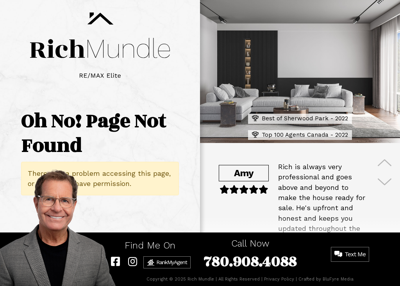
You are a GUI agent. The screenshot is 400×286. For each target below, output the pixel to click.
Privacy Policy (279, 279)
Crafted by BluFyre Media (326, 279)
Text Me (350, 254)
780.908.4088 (250, 262)
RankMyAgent (167, 262)
